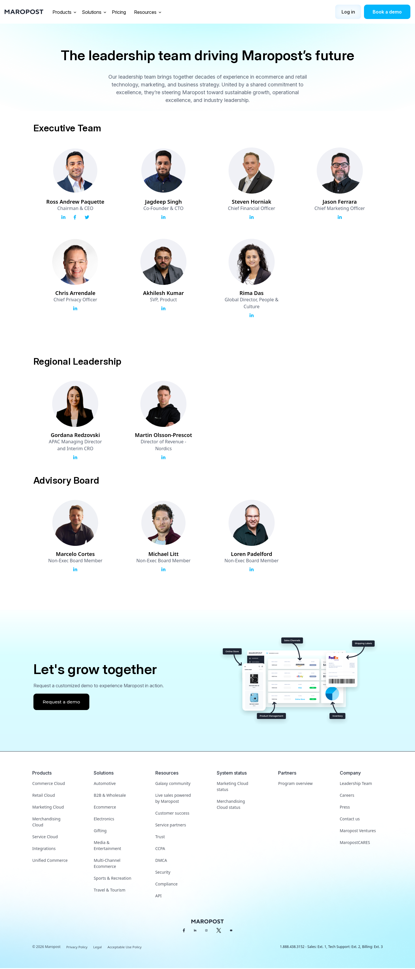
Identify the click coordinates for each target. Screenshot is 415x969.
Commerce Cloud (48, 784)
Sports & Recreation (112, 879)
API (158, 896)
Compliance (166, 884)
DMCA (161, 861)
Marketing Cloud (48, 808)
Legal (98, 947)
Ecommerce (105, 808)
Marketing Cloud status (232, 787)
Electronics (104, 819)
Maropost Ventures (358, 831)
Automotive (105, 784)
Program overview (295, 784)
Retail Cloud (43, 796)
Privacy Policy (77, 947)
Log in (348, 12)
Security (163, 873)
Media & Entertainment (107, 846)
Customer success (172, 814)
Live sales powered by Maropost (173, 799)
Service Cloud (45, 837)
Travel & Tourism (109, 891)
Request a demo (62, 702)
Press (345, 808)
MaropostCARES (355, 843)
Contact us (350, 819)
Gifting (100, 831)
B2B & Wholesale (110, 796)
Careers (347, 796)
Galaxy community (172, 784)
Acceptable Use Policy (126, 947)
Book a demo (387, 12)
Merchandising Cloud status (231, 805)
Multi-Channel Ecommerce (107, 864)
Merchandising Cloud (46, 822)
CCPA (160, 849)
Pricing (119, 12)
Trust (160, 837)
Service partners (170, 825)
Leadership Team (356, 784)
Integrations (44, 849)
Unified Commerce (50, 861)
